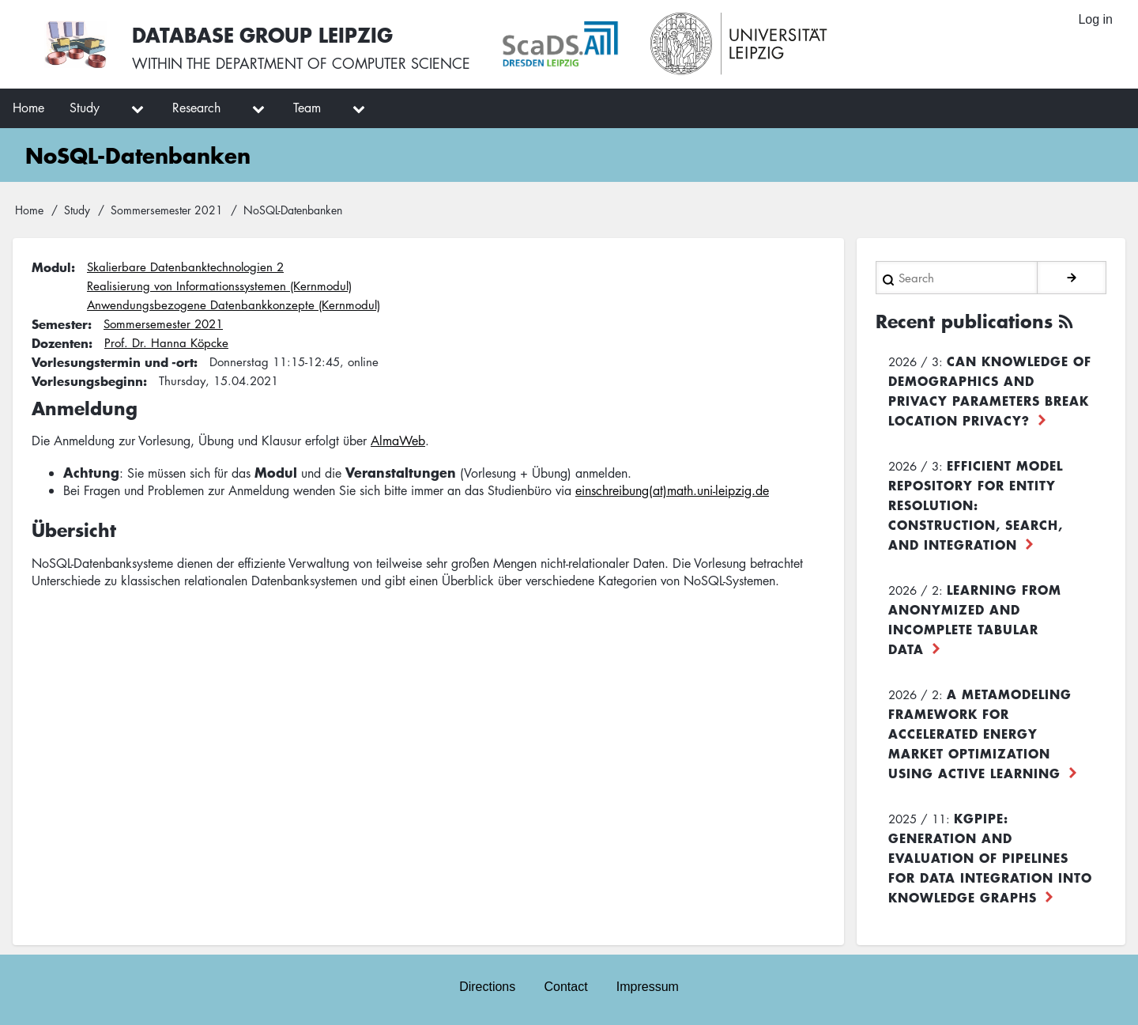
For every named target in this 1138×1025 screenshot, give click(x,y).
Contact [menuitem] (565, 986)
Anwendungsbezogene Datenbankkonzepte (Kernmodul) (233, 304)
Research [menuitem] (196, 107)
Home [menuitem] (28, 107)
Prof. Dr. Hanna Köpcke (166, 342)
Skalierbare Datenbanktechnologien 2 (185, 266)
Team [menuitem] (307, 107)
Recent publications (964, 321)
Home (29, 209)
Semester (60, 323)
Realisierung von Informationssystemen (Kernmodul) (219, 285)
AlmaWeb (398, 440)
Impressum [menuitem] (647, 986)
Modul (51, 266)
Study (77, 209)
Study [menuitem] (85, 107)
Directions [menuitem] (487, 986)
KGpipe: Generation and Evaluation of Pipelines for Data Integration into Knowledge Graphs (990, 857)
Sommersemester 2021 (167, 209)
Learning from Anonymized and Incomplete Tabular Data (974, 619)
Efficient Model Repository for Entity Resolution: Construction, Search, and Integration (975, 505)
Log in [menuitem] (1095, 19)
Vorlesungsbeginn (87, 380)
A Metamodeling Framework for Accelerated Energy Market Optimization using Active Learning (980, 733)
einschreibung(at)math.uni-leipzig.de (672, 490)
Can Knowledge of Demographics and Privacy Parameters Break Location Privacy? (989, 390)
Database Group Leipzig (262, 34)
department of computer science (343, 63)
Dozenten (60, 342)
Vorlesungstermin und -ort (113, 361)
